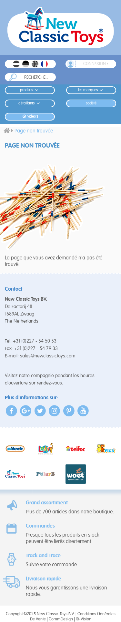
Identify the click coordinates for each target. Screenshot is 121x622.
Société (91, 103)
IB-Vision (83, 619)
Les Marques (91, 90)
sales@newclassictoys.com (48, 356)
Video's (30, 116)
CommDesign (61, 619)
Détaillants (29, 103)
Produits (30, 90)
